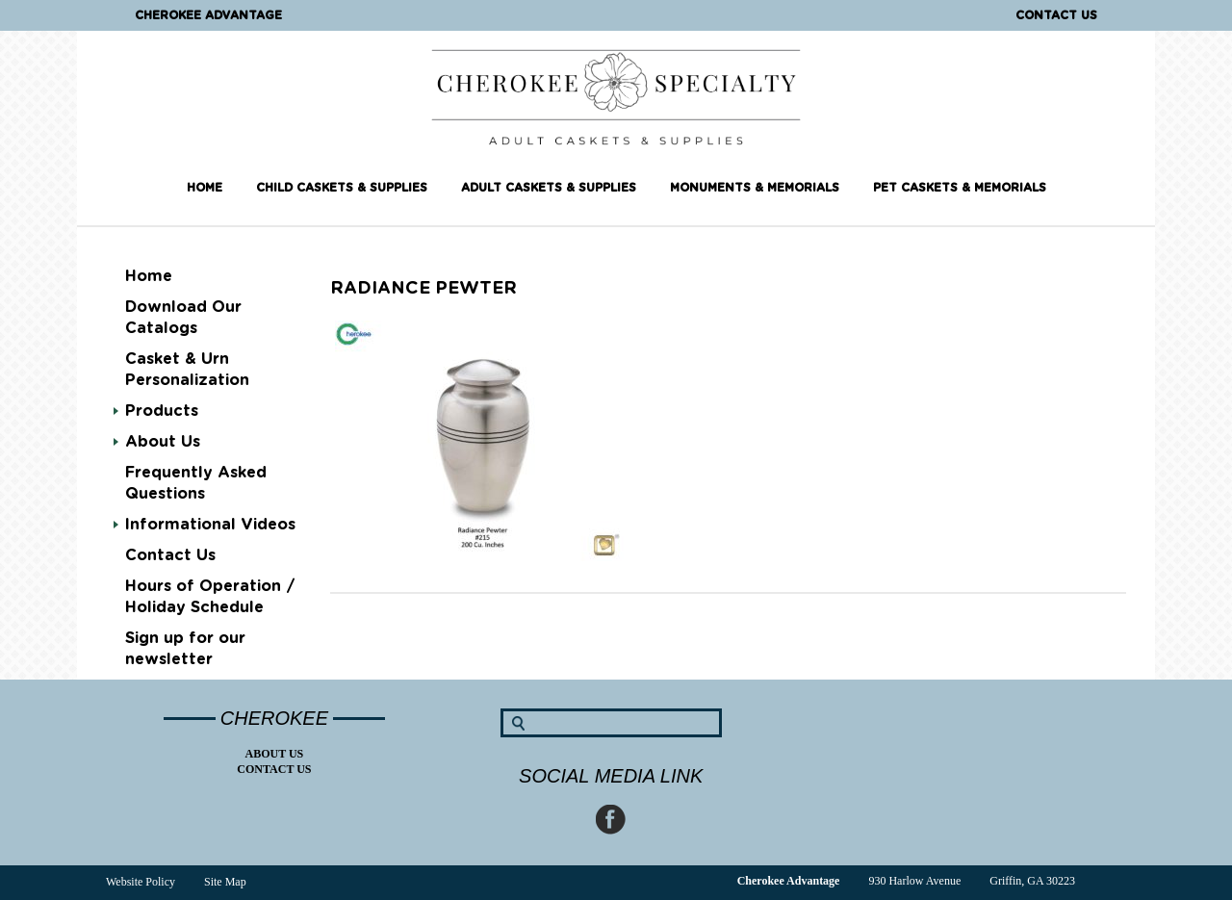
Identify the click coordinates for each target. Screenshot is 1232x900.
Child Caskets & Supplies (341, 187)
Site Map (225, 881)
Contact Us (1056, 15)
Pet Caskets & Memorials (959, 187)
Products (161, 411)
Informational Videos (210, 524)
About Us (162, 442)
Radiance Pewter (423, 288)
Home (204, 187)
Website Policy (140, 881)
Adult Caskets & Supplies (548, 187)
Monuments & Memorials (754, 187)
